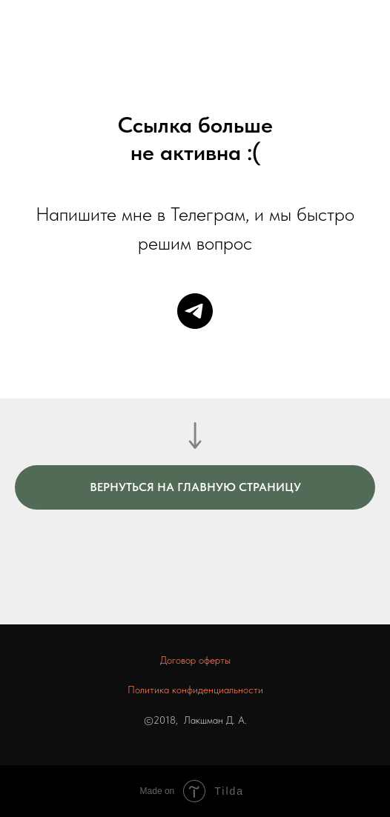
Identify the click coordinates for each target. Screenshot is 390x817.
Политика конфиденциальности (195, 690)
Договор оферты (195, 660)
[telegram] (195, 311)
